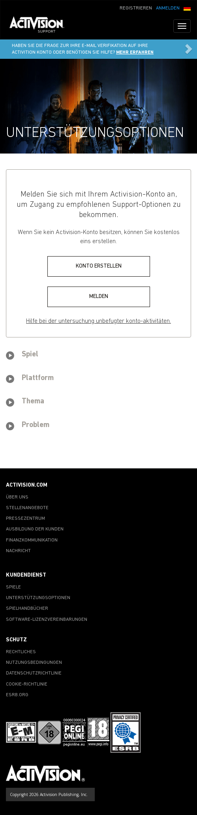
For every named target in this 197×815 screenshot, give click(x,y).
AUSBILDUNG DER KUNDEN (35, 529)
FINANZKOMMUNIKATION (32, 540)
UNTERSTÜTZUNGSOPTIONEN (38, 598)
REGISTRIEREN (136, 8)
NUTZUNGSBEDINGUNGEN (34, 662)
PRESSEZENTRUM (25, 518)
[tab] (98, 356)
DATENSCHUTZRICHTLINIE (34, 673)
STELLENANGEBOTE (27, 508)
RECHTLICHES (21, 652)
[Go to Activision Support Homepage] (40, 26)
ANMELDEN (168, 8)
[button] (187, 7)
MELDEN (98, 297)
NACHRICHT (18, 551)
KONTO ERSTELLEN (99, 266)
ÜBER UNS (17, 497)
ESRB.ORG (17, 695)
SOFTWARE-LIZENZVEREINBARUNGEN (46, 619)
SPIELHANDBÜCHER (27, 608)
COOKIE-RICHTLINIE (26, 684)
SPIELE (13, 587)
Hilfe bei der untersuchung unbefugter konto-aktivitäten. (98, 321)
